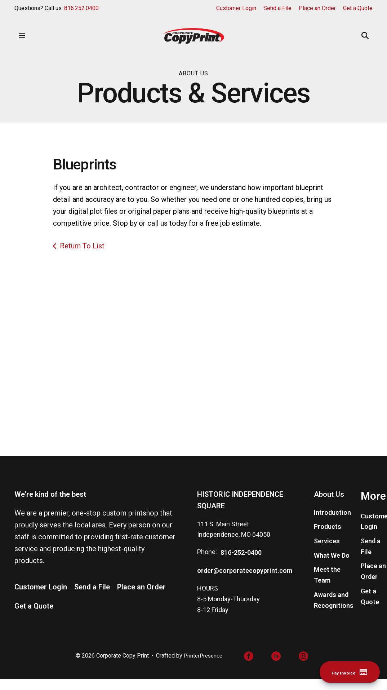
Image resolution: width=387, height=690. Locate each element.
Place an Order (317, 8)
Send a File (277, 8)
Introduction (332, 524)
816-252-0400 (241, 564)
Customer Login (236, 8)
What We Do (332, 567)
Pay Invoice (342, 671)
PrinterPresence (203, 667)
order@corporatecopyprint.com (244, 582)
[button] (22, 35)
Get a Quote (358, 8)
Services (327, 553)
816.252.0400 (81, 8)
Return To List (82, 246)
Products (327, 538)
